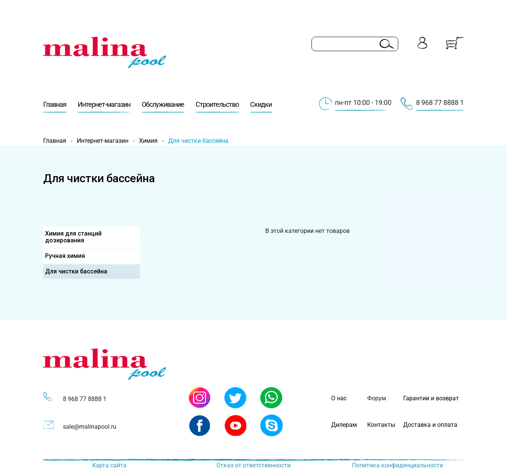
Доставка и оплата (430, 424)
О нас (339, 398)
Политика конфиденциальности (397, 465)
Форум (376, 398)
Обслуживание (163, 106)
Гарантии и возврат (431, 398)
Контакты (381, 424)
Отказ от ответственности (253, 465)
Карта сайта (109, 465)
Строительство (217, 106)
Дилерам (344, 424)
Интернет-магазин (104, 106)
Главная (54, 106)
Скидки (261, 106)
